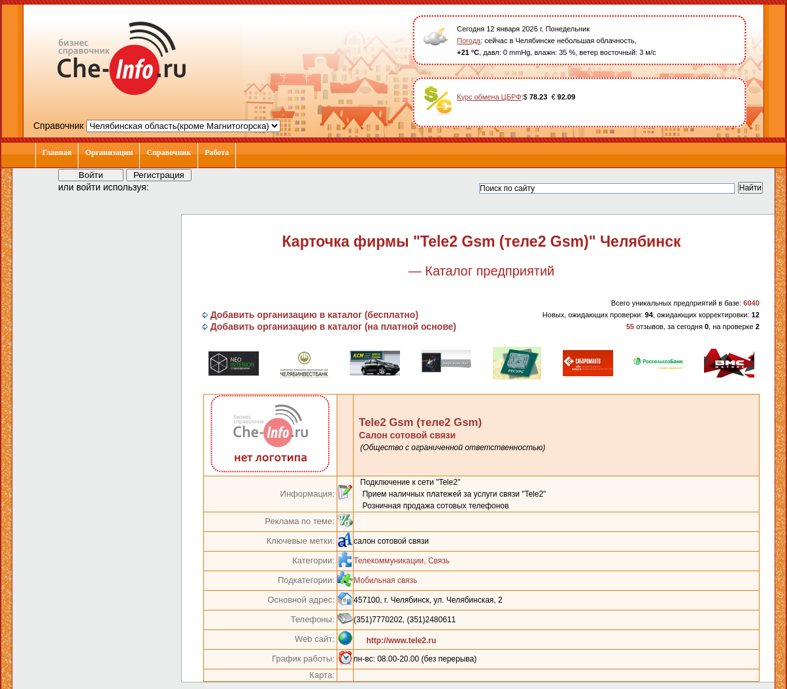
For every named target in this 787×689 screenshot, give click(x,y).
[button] (170, 186)
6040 (751, 303)
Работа (217, 152)
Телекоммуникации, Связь (402, 560)
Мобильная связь (385, 580)
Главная (57, 152)
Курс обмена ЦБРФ (489, 97)
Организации (109, 152)
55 (630, 326)
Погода (468, 40)
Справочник (168, 152)
